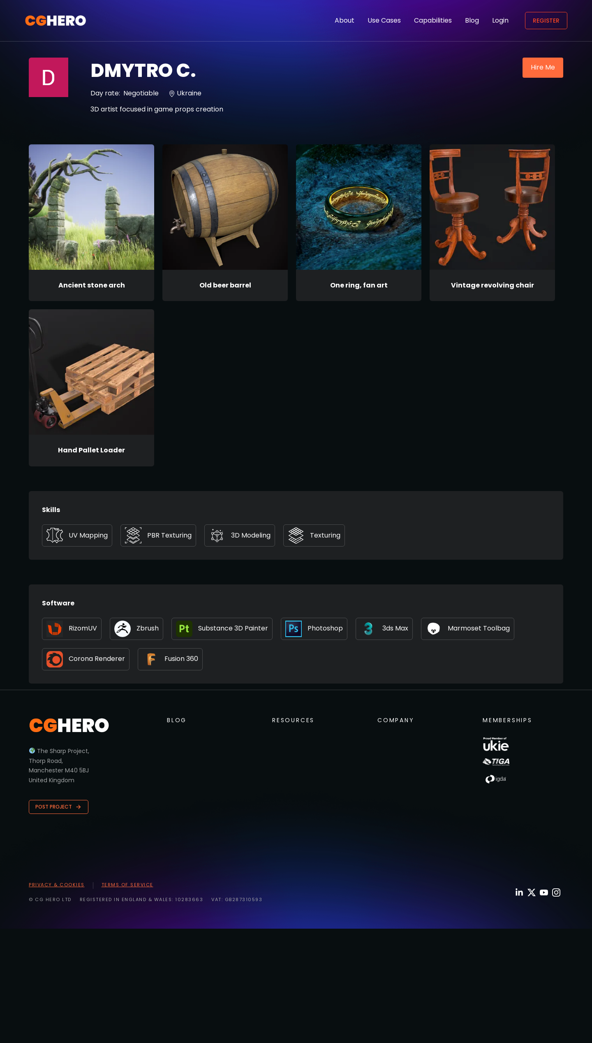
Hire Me (543, 67)
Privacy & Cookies (57, 884)
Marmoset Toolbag (468, 629)
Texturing (314, 535)
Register (546, 20)
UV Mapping (77, 535)
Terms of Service (127, 884)
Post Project (58, 806)
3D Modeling (240, 535)
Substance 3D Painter (222, 629)
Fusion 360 (170, 659)
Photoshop (314, 629)
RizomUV (71, 629)
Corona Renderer (85, 659)
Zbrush (136, 629)
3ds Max (384, 629)
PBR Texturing (158, 535)
